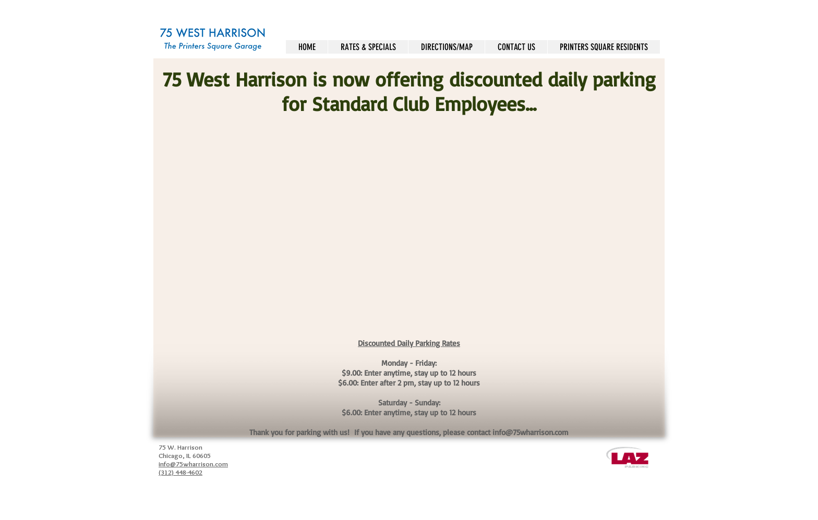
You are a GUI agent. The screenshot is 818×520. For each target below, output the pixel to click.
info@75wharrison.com (530, 432)
